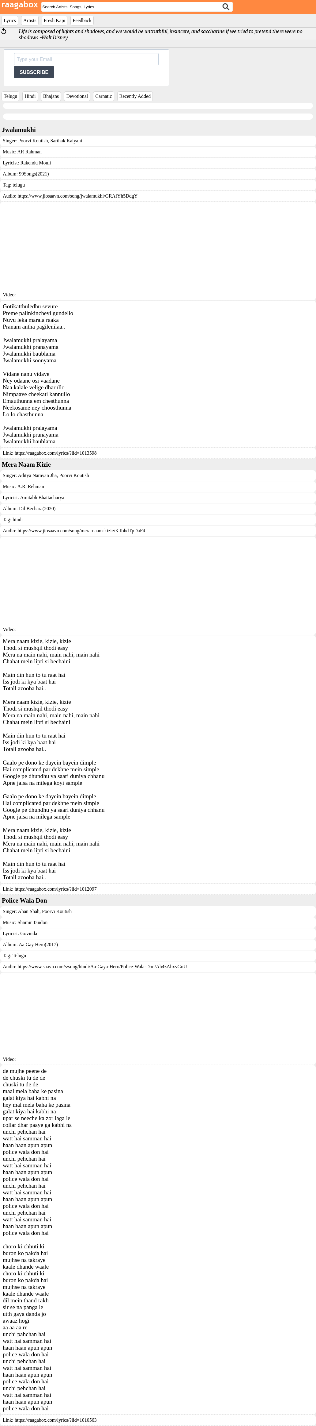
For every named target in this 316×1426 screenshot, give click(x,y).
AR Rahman (29, 151)
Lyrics (10, 20)
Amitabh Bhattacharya (42, 497)
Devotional (77, 96)
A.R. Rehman (30, 486)
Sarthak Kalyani (65, 140)
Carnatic (103, 96)
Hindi (30, 96)
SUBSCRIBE (34, 72)
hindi (18, 519)
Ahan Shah (29, 911)
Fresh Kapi (55, 20)
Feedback (82, 20)
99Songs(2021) (34, 173)
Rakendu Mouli (35, 162)
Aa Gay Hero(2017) (38, 944)
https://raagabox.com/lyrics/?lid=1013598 (56, 453)
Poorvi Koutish (33, 140)
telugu (19, 184)
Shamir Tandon (32, 922)
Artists (29, 20)
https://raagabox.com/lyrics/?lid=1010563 (56, 1420)
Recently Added (135, 96)
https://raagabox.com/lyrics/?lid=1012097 (56, 889)
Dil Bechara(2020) (37, 508)
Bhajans (51, 96)
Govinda (28, 933)
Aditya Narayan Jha (37, 475)
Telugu (10, 96)
